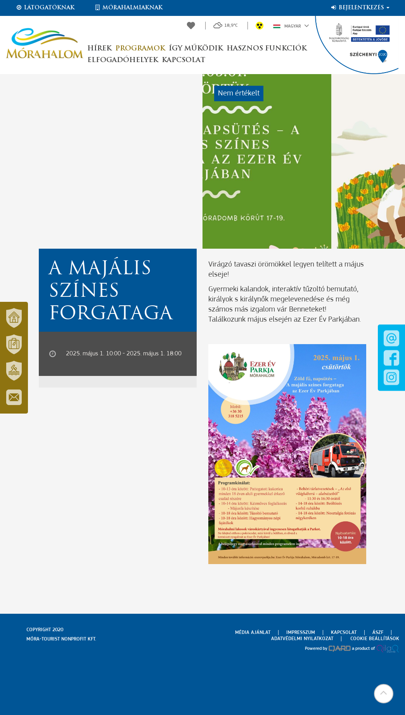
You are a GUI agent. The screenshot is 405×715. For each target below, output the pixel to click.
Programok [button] (140, 48)
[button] (383, 693)
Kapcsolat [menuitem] (344, 632)
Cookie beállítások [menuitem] (374, 638)
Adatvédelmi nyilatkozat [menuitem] (302, 638)
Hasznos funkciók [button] (266, 48)
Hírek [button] (99, 48)
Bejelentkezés (359, 8)
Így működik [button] (196, 48)
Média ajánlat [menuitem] (252, 632)
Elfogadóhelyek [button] (122, 60)
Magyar (291, 25)
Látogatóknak (45, 8)
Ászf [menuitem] (377, 632)
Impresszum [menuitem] (300, 632)
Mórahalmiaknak (128, 8)
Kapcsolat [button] (183, 60)
